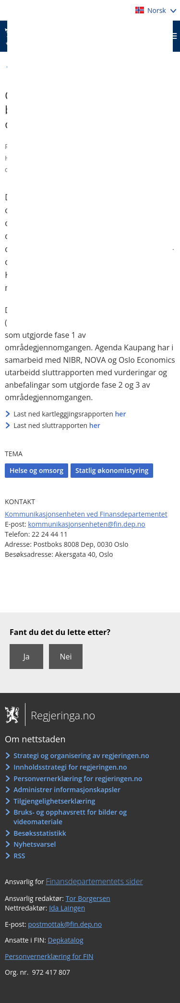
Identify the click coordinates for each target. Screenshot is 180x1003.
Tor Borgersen (88, 898)
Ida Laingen (67, 907)
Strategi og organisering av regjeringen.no (81, 755)
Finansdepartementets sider (94, 881)
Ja (26, 656)
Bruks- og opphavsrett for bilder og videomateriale (70, 816)
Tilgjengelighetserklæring (54, 801)
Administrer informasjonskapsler (66, 789)
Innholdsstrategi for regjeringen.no (70, 767)
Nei (66, 656)
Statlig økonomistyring (111, 470)
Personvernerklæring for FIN (49, 956)
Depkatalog (66, 940)
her (120, 413)
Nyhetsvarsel (34, 844)
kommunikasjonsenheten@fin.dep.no (86, 524)
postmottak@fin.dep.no (65, 924)
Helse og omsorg (36, 470)
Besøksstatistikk (39, 833)
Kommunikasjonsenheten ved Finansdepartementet (86, 514)
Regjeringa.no (60, 715)
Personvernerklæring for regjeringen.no (77, 778)
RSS (19, 855)
